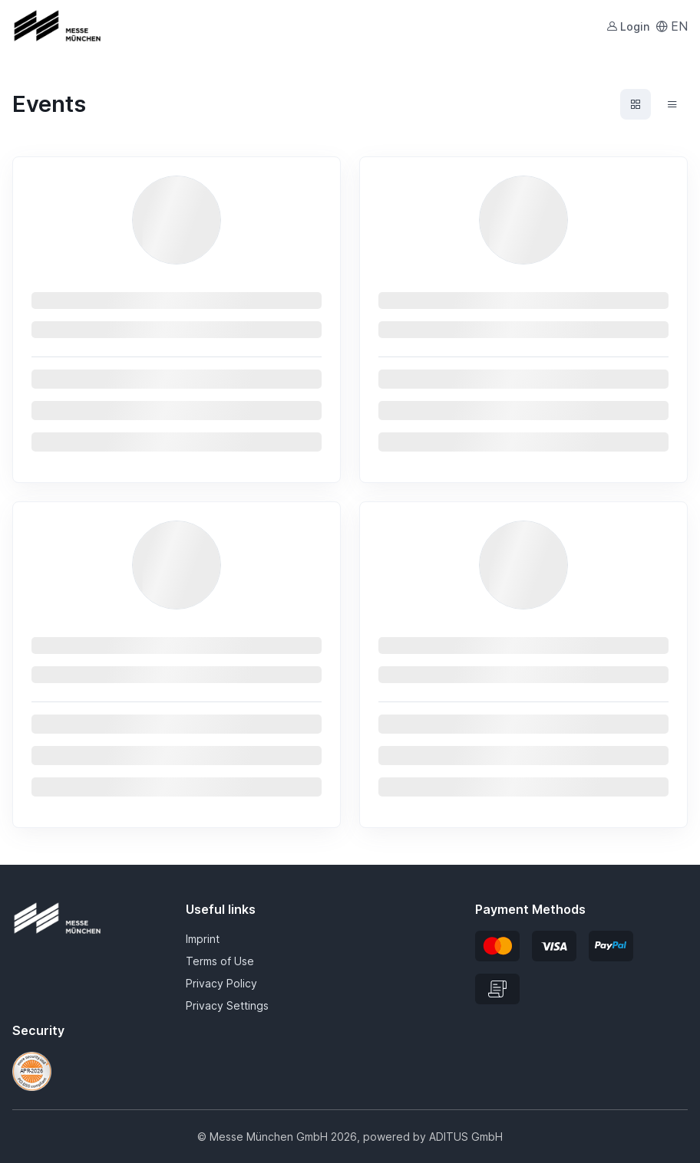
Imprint (203, 938)
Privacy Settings (227, 1005)
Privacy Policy (221, 983)
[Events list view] (672, 104)
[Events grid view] (635, 104)
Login (627, 26)
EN (671, 26)
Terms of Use (220, 961)
